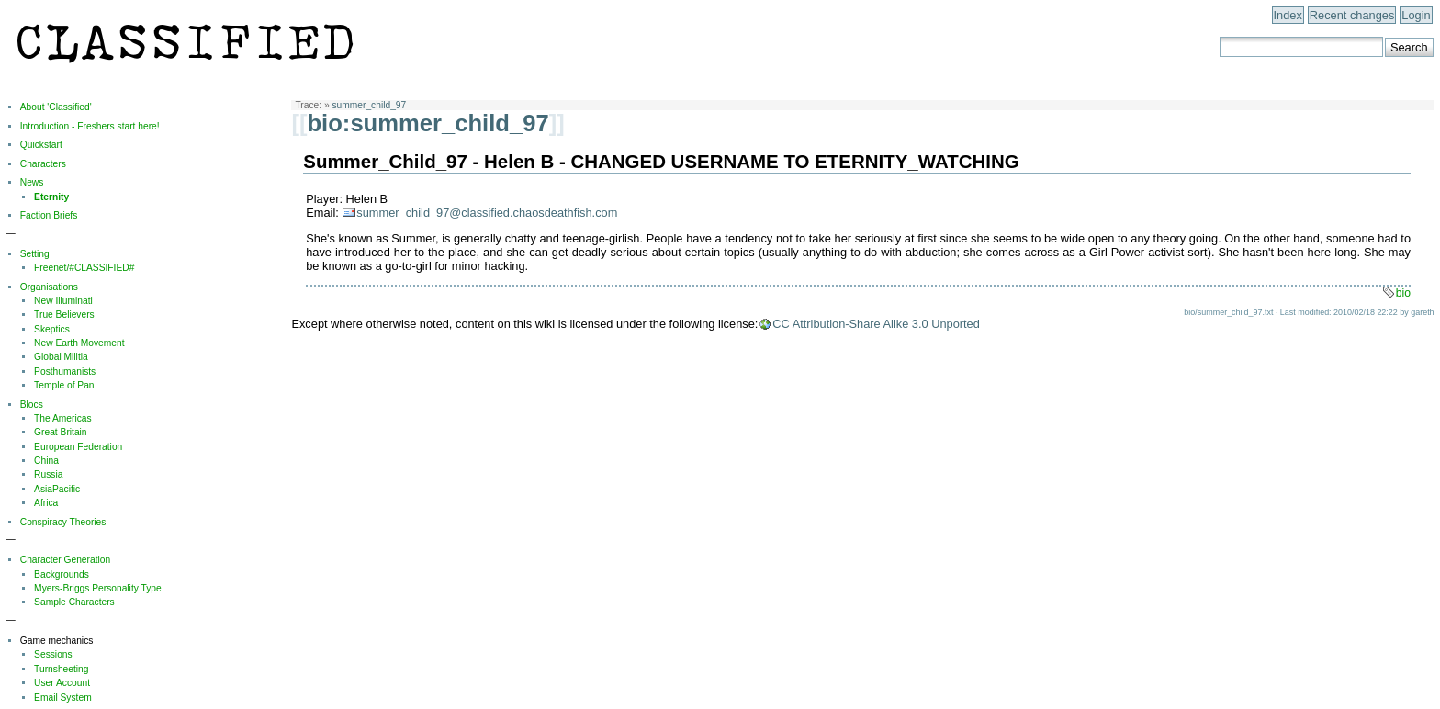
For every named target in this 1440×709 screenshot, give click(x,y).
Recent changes (1352, 15)
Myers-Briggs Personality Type (98, 588)
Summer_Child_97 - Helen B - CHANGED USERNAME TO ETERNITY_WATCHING (660, 161)
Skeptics (52, 329)
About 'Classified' (56, 107)
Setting (35, 254)
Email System (63, 697)
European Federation (78, 447)
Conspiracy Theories (63, 522)
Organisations (49, 287)
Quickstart (41, 145)
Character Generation (65, 560)
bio (1403, 293)
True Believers (64, 314)
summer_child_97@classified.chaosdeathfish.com (486, 212)
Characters (43, 164)
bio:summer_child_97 (427, 123)
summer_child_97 (369, 105)
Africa (46, 503)
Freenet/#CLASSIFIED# (84, 268)
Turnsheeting (61, 669)
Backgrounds (61, 574)
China (46, 461)
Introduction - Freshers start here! (90, 126)
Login (1415, 15)
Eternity (51, 197)
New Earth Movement (79, 343)
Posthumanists (65, 371)
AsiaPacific (57, 489)
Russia (48, 474)
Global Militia (61, 357)
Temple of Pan (64, 385)
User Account (62, 683)
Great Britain (60, 432)
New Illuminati (63, 301)
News (32, 182)
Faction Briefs (49, 215)
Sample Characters (74, 602)
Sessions (53, 654)
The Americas (63, 418)
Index (1288, 15)
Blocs (31, 405)
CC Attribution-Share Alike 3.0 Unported (876, 324)
